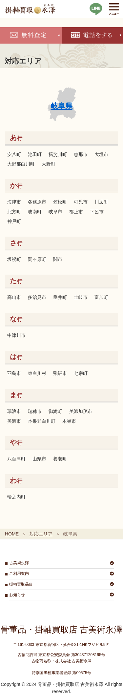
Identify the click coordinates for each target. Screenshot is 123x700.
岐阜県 (61, 106)
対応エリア (41, 533)
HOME (12, 533)
